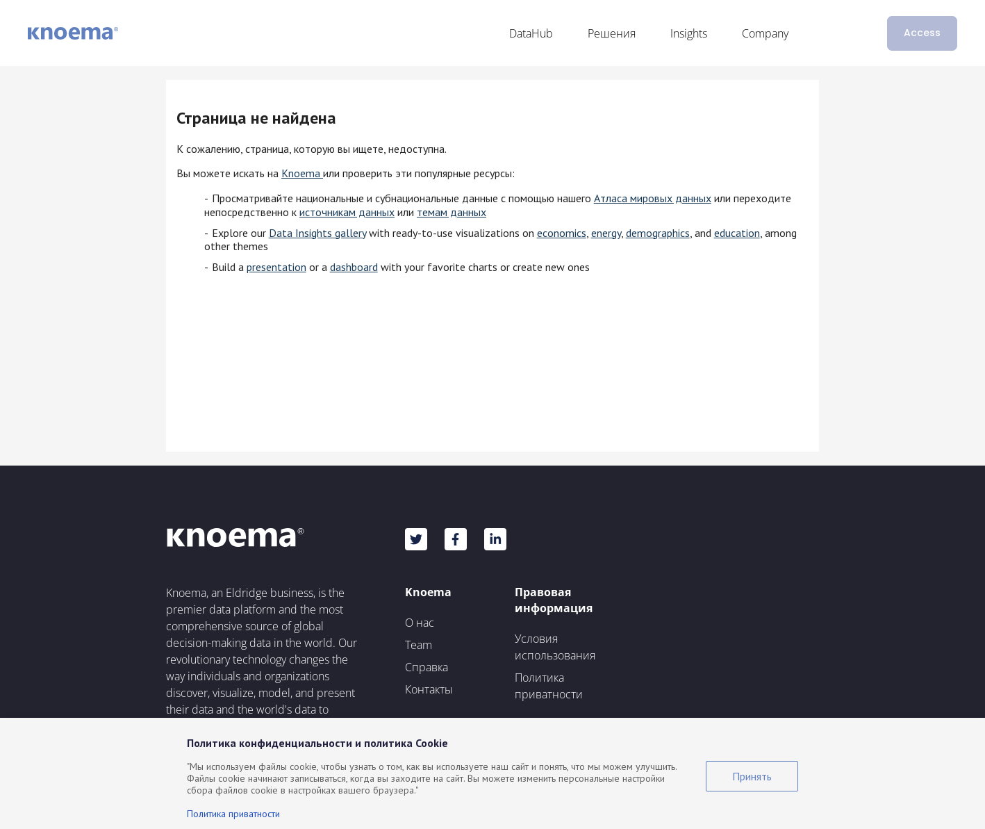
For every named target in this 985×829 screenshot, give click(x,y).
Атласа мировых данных (652, 198)
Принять (752, 776)
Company (765, 33)
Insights (688, 33)
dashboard (354, 267)
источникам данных (347, 212)
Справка (426, 667)
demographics (658, 233)
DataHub (531, 33)
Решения (612, 33)
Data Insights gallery (317, 233)
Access (922, 33)
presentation (276, 267)
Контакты (429, 689)
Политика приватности (549, 686)
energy (606, 233)
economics (561, 233)
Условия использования (555, 647)
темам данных (451, 212)
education (737, 233)
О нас (419, 622)
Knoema (302, 173)
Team (418, 644)
